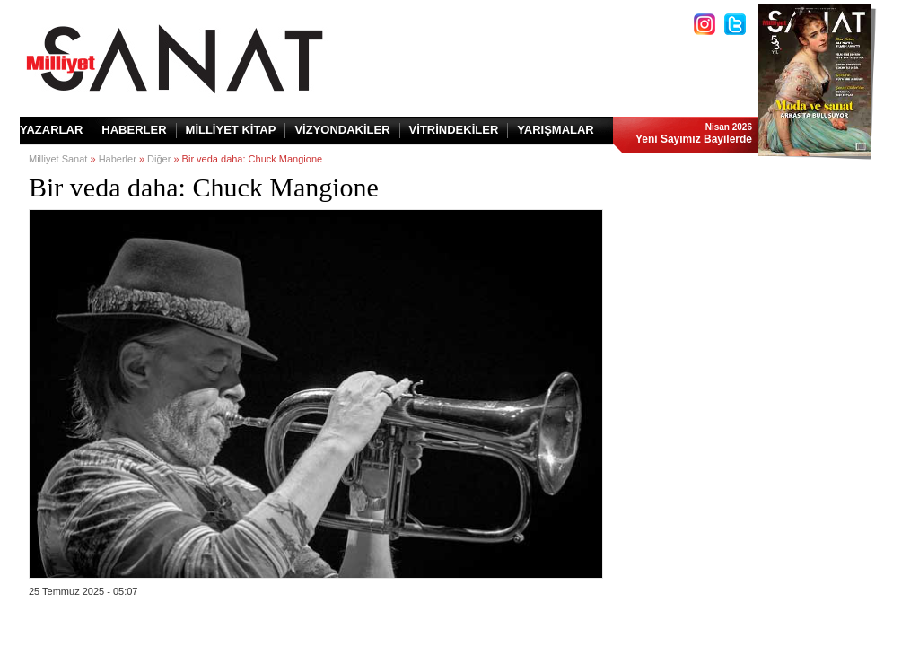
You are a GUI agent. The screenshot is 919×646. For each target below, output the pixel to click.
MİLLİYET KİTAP (231, 129)
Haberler (117, 158)
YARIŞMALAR (555, 129)
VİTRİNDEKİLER (454, 129)
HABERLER (133, 129)
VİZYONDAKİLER (341, 129)
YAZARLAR (51, 129)
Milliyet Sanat (58, 158)
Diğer (159, 158)
